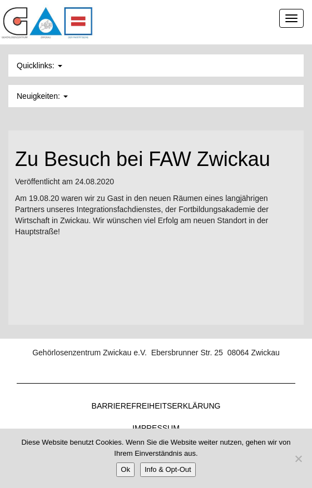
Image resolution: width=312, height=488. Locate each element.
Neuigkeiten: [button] (42, 96)
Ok (125, 469)
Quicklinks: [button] (39, 65)
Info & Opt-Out (168, 469)
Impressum (156, 428)
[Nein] (298, 458)
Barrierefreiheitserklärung (156, 405)
